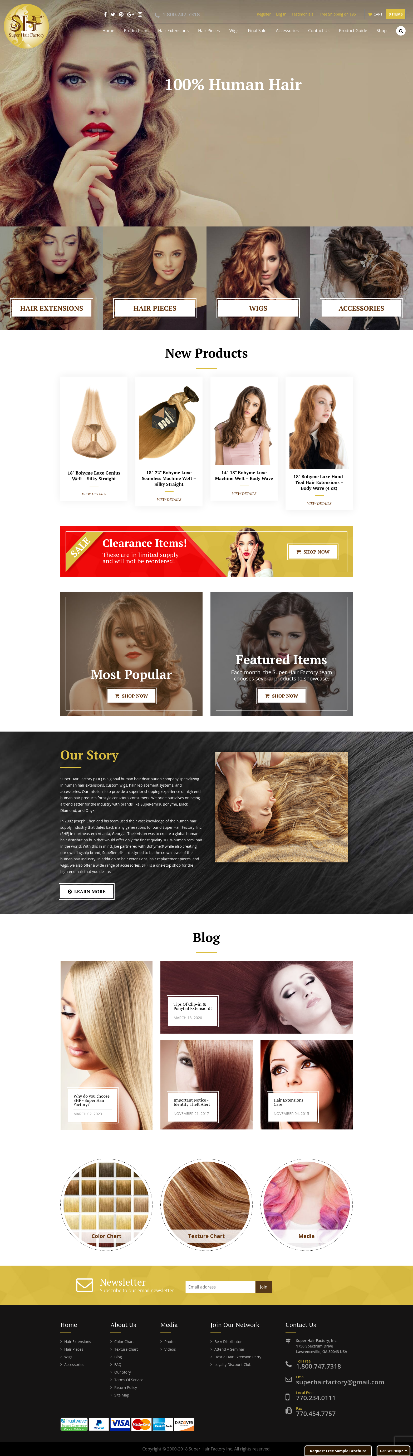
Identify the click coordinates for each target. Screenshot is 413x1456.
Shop (382, 30)
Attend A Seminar (229, 1349)
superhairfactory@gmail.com (340, 1382)
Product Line (136, 30)
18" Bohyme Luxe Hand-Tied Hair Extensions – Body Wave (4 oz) (319, 482)
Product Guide (353, 30)
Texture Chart (126, 1349)
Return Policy (125, 1387)
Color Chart (124, 1341)
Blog (118, 1356)
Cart (389, 14)
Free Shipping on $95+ (339, 14)
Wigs (233, 30)
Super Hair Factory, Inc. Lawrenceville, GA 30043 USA (324, 1346)
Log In (281, 14)
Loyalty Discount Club (233, 1364)
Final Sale (257, 30)
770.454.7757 (316, 1413)
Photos (170, 1341)
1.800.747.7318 (181, 14)
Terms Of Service (128, 1379)
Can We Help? (391, 1451)
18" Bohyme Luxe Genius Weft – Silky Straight (93, 476)
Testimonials (302, 14)
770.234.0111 (316, 1397)
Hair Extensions (173, 30)
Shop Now (313, 552)
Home (108, 30)
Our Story (122, 1372)
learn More (87, 891)
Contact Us (319, 30)
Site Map (121, 1395)
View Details (94, 493)
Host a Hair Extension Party (237, 1356)
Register (264, 14)
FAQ (117, 1364)
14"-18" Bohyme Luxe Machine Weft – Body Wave (244, 475)
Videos (170, 1349)
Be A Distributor (228, 1341)
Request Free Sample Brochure (338, 1450)
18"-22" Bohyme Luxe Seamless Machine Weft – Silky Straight (169, 478)
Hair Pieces (209, 30)
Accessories (287, 30)
